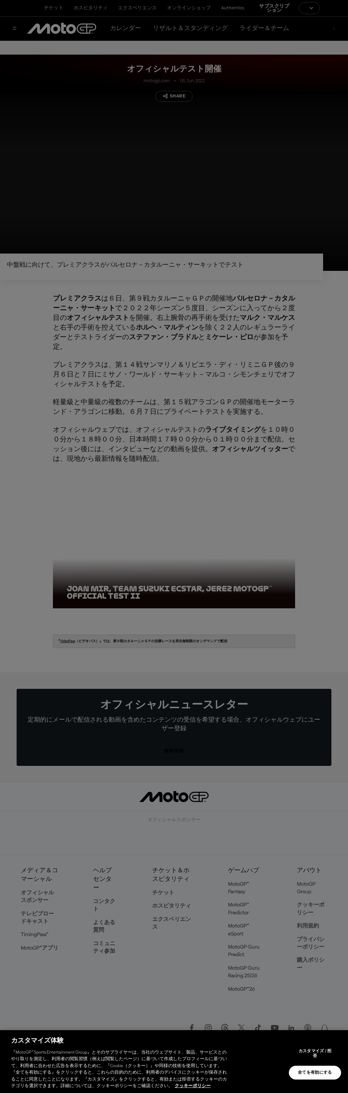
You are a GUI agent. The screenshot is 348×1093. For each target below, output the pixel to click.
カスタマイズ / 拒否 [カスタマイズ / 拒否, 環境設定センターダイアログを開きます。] (315, 1053)
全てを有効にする (315, 1073)
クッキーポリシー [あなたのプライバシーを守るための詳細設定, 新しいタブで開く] (193, 1086)
